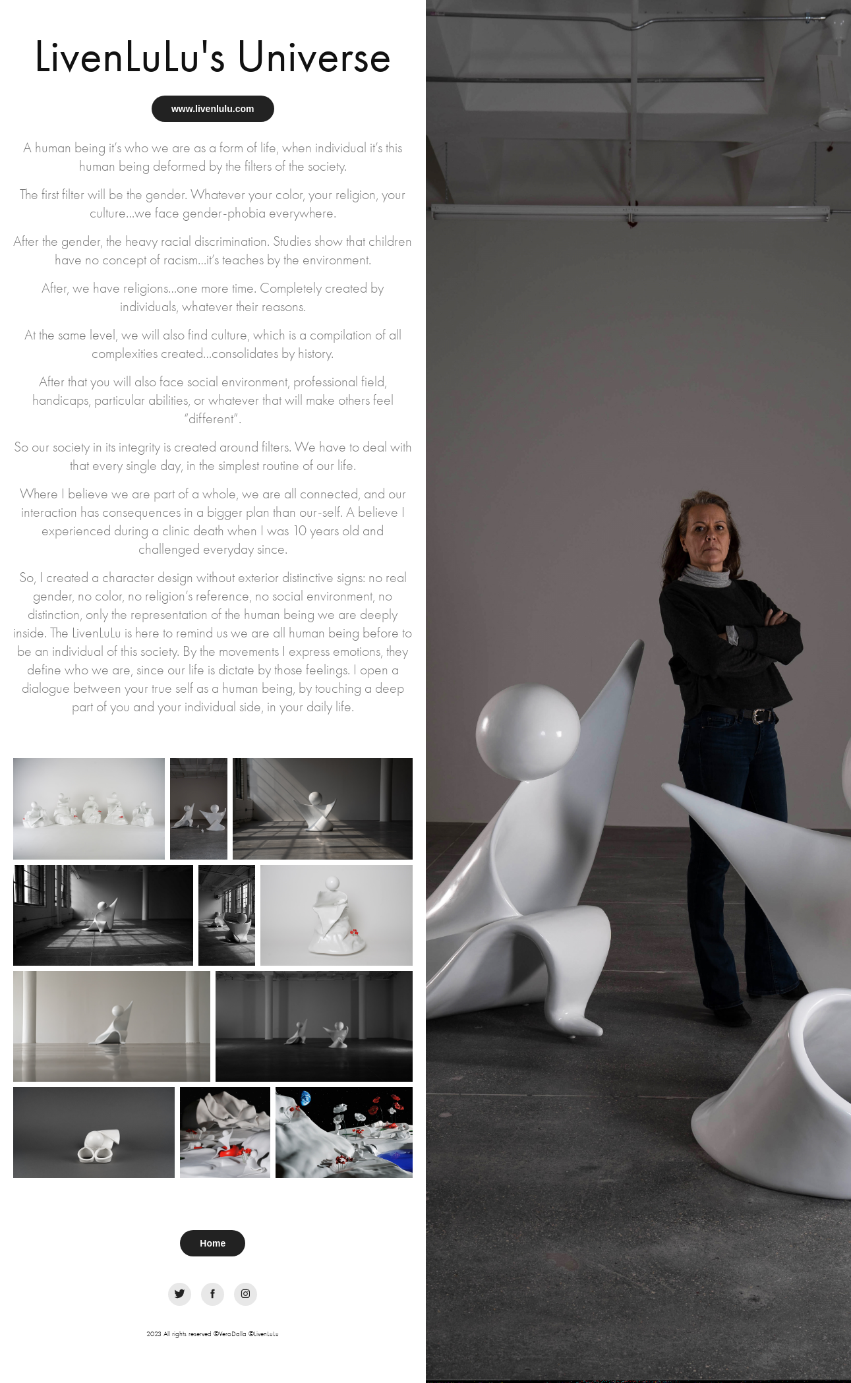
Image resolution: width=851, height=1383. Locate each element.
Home (212, 1243)
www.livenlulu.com (212, 108)
